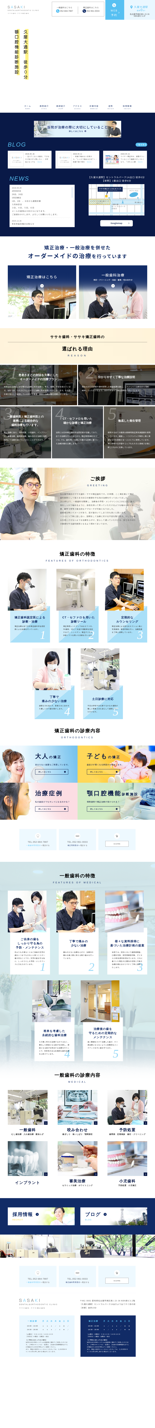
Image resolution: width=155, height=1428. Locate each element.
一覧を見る (141, 144)
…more (39, 162)
